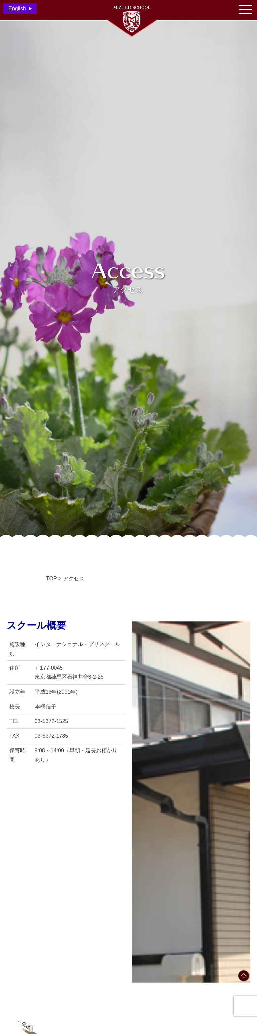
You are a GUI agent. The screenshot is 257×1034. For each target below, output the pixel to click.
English (17, 8)
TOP (51, 578)
